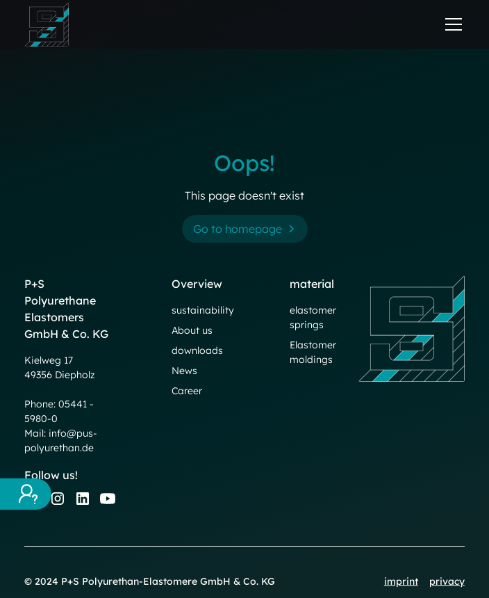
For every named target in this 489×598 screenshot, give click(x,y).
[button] (451, 24)
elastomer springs (313, 317)
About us (192, 330)
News (184, 370)
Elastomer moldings (313, 352)
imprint (401, 581)
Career (187, 391)
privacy (447, 581)
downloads (197, 350)
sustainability (203, 310)
